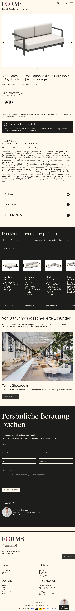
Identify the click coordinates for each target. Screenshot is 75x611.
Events (4, 587)
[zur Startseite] (12, 4)
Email (4, 462)
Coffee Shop (43, 574)
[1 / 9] (53, 265)
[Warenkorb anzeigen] (57, 4)
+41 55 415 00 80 (20, 514)
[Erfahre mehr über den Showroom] (10, 396)
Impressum (40, 605)
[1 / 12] (32, 265)
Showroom (42, 570)
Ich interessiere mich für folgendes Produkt (19, 435)
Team (4, 589)
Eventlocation (43, 572)
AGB (48, 605)
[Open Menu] (71, 4)
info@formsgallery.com (11, 551)
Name (5, 453)
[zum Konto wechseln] (66, 4)
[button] (71, 42)
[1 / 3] (37, 40)
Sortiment (5, 574)
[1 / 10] (10, 265)
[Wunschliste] (62, 4)
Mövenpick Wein (44, 576)
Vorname (43, 453)
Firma (4, 444)
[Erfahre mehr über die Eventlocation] (68, 556)
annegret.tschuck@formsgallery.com (27, 512)
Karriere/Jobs (6, 591)
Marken (4, 572)
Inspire (4, 585)
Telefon (42, 462)
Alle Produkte (6, 570)
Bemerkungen (7, 471)
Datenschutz (29, 605)
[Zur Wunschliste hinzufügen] (72, 77)
